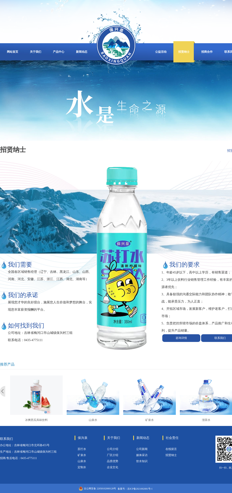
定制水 (82, 467)
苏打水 (82, 449)
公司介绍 (112, 449)
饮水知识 (142, 461)
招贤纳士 (171, 455)
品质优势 (112, 461)
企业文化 (112, 467)
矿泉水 (82, 455)
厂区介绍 (112, 455)
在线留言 (171, 449)
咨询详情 (181, 338)
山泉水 (82, 461)
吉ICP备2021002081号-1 (140, 488)
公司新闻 (142, 449)
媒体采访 (142, 455)
